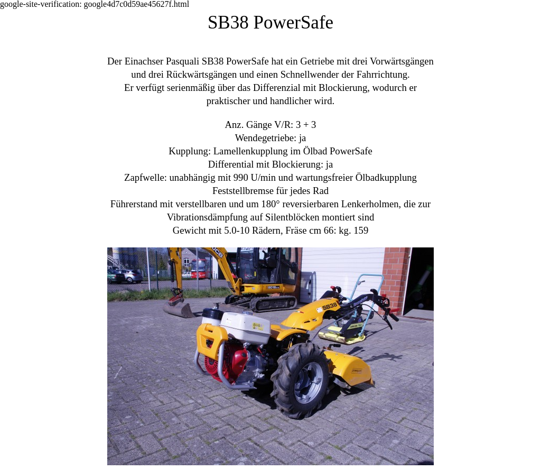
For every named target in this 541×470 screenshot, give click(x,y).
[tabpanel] (270, 239)
